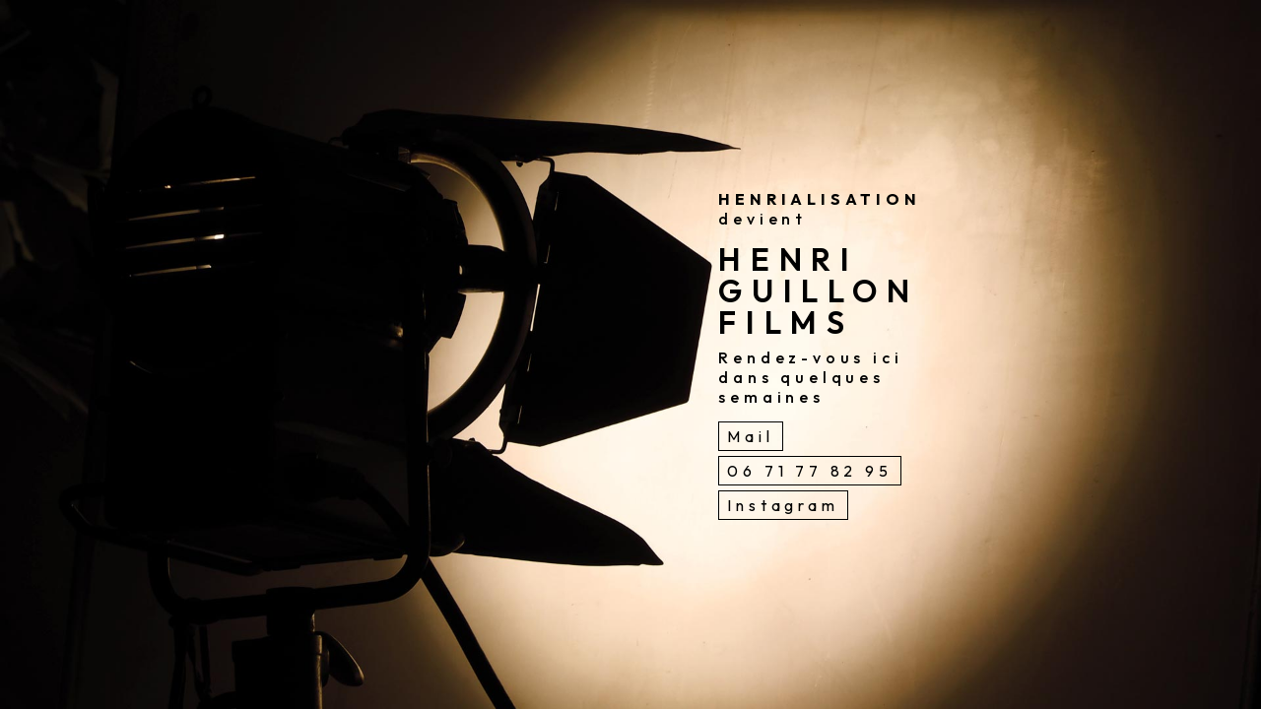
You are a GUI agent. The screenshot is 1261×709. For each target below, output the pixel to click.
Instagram (782, 505)
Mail (750, 436)
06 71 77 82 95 (809, 471)
